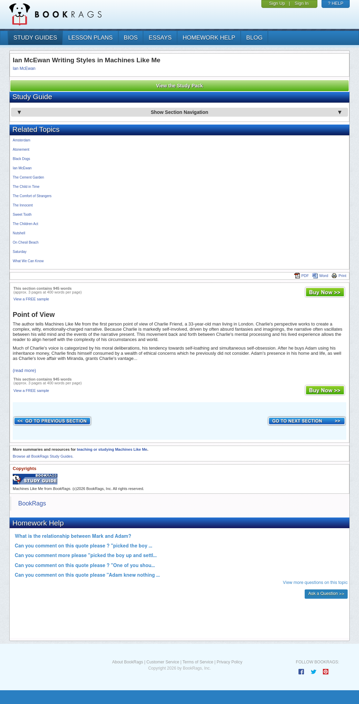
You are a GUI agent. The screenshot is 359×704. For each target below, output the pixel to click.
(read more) (24, 370)
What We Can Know (28, 261)
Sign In (301, 3)
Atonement (21, 149)
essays (160, 37)
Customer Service (162, 662)
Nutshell (19, 233)
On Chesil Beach (26, 242)
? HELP (336, 3)
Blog (254, 37)
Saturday (19, 252)
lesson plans (90, 37)
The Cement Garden (28, 177)
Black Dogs (21, 159)
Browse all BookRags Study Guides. (43, 456)
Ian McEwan (24, 68)
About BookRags (127, 662)
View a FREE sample (31, 299)
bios (131, 37)
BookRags (32, 503)
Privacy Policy (229, 662)
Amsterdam (21, 140)
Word (320, 276)
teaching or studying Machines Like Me (112, 449)
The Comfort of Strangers (32, 196)
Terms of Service (198, 662)
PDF (301, 276)
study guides (35, 37)
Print (338, 276)
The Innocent (23, 205)
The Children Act (25, 224)
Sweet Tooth (22, 214)
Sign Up (277, 3)
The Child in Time (26, 187)
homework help (209, 37)
